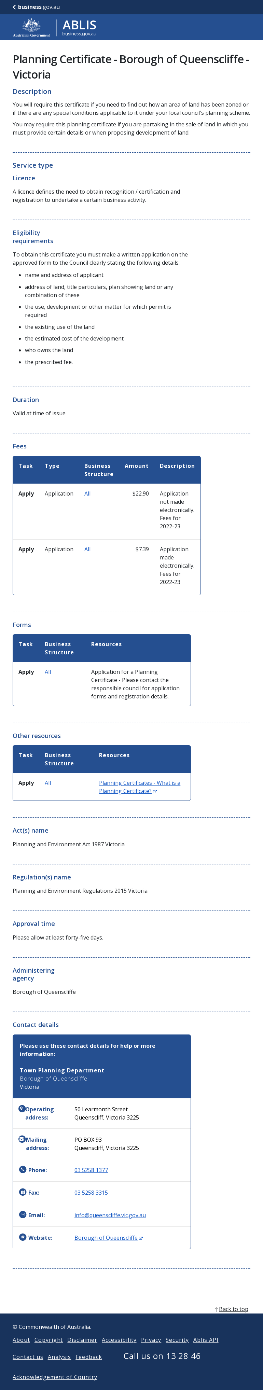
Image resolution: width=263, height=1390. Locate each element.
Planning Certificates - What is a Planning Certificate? (139, 787)
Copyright (48, 1350)
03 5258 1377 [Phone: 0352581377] (91, 1170)
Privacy (151, 1350)
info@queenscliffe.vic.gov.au (110, 1215)
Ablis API (206, 1350)
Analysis (59, 1368)
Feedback (88, 1368)
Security (177, 1350)
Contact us (28, 1368)
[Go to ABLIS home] (55, 27)
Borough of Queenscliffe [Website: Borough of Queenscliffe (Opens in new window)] (108, 1238)
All (87, 493)
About (21, 1350)
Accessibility (119, 1350)
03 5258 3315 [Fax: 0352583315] (91, 1192)
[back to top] (131, 1320)
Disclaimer (82, 1350)
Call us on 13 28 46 (162, 1366)
